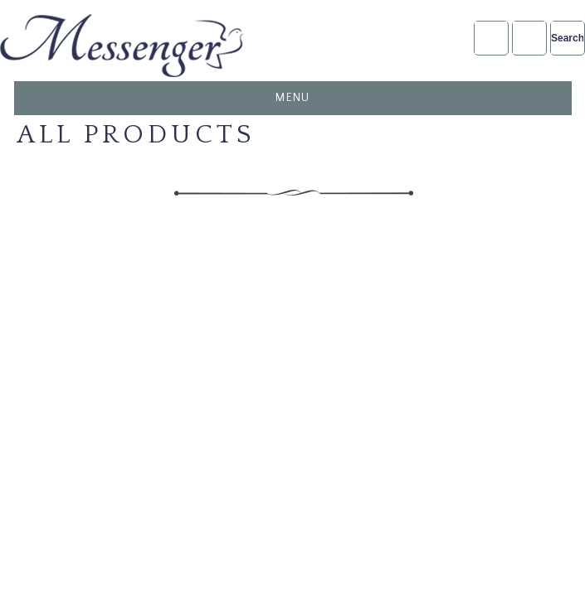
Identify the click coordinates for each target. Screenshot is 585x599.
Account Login (491, 38)
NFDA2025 (529, 38)
